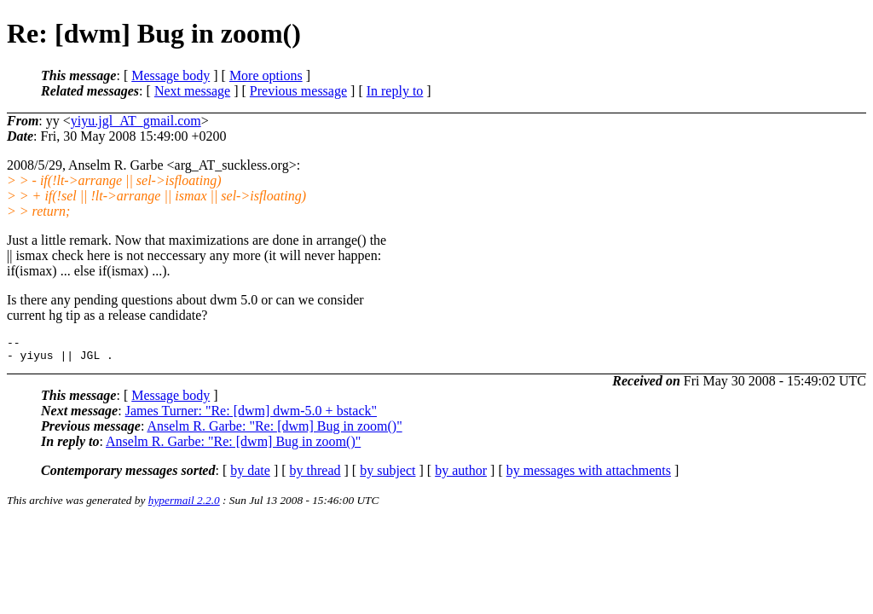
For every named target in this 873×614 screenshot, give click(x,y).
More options (266, 75)
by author (461, 475)
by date (250, 475)
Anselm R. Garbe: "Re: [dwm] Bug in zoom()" (274, 431)
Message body (170, 75)
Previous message (298, 91)
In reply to (395, 91)
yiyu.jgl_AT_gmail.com (136, 120)
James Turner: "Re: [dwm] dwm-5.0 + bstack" (251, 415)
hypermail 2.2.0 (184, 505)
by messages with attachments (588, 475)
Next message (192, 91)
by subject (387, 475)
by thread (315, 475)
